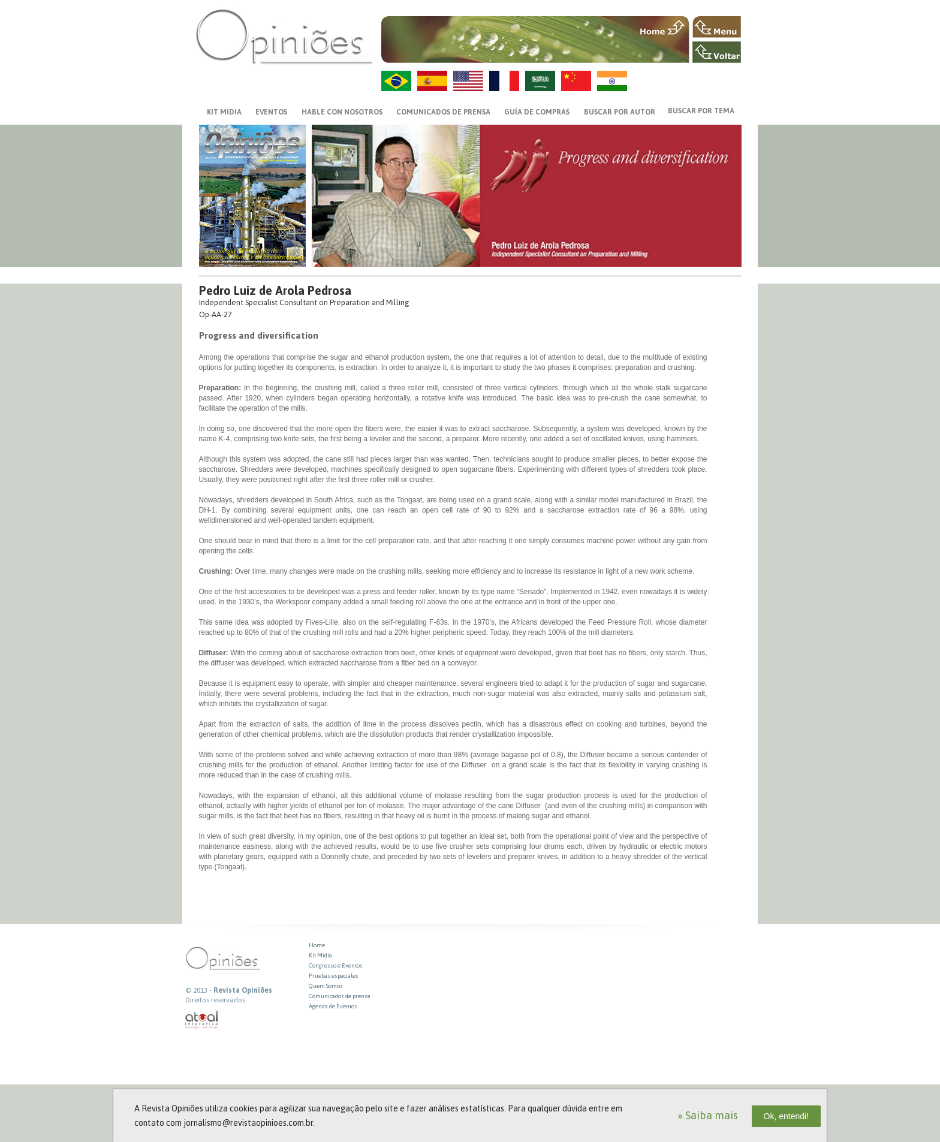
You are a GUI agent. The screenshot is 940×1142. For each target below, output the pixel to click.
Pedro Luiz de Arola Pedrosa (275, 290)
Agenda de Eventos (333, 1006)
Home (317, 945)
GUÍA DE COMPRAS (537, 112)
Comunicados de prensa (443, 112)
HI (612, 81)
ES (432, 81)
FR (504, 81)
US (468, 81)
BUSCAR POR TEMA (701, 111)
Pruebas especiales (333, 975)
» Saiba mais (707, 1115)
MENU (716, 27)
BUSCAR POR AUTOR (619, 112)
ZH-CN (576, 81)
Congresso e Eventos (336, 965)
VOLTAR (716, 52)
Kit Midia (320, 955)
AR (540, 81)
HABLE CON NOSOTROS (342, 112)
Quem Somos (326, 986)
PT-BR (396, 81)
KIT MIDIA (224, 112)
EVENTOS (271, 112)
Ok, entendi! (786, 1116)
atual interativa (202, 1020)
